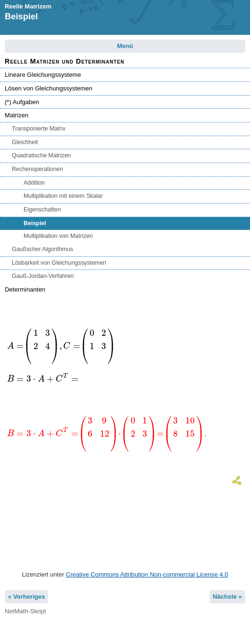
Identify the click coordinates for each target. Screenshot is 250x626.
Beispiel (35, 223)
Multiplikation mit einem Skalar (63, 196)
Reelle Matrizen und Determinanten (65, 61)
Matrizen (16, 115)
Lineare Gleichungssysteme (43, 74)
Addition (34, 182)
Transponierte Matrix (39, 128)
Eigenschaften (42, 209)
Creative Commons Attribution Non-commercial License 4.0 (147, 574)
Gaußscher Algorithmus (42, 249)
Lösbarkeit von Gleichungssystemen (59, 263)
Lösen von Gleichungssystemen (48, 88)
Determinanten (25, 289)
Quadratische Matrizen (41, 155)
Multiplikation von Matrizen (58, 236)
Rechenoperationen (37, 169)
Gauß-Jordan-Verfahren (43, 276)
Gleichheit (25, 142)
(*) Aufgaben (22, 102)
